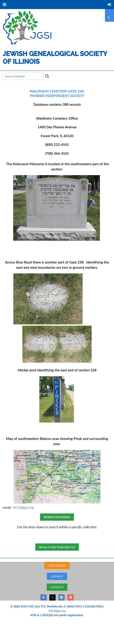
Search (47, 76)
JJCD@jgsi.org (23, 507)
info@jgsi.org (57, 610)
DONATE (57, 576)
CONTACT (57, 587)
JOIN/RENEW (57, 565)
